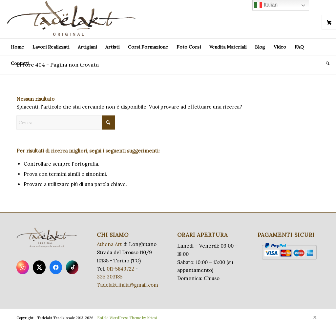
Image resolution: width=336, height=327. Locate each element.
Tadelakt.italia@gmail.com (127, 285)
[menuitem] (17, 47)
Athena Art (109, 244)
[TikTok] (72, 267)
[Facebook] (56, 267)
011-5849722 (120, 269)
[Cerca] (325, 63)
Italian (266, 5)
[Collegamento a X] (315, 317)
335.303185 (109, 277)
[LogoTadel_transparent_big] (72, 19)
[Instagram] (22, 267)
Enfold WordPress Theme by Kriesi (127, 318)
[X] (39, 267)
